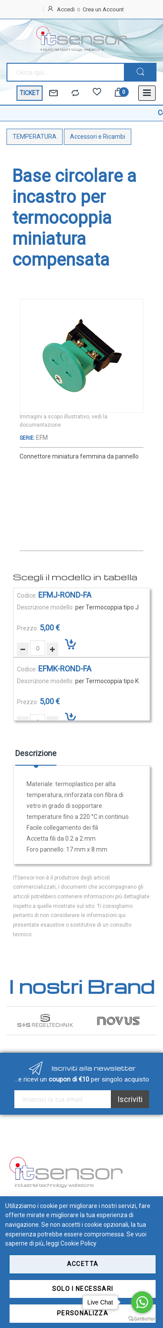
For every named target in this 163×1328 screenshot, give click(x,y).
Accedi (66, 9)
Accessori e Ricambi (97, 136)
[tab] (36, 756)
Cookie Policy (78, 1243)
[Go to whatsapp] (142, 1302)
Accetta (82, 1263)
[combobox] (65, 72)
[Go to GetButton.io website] (142, 1319)
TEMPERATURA (35, 136)
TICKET (30, 92)
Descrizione (36, 753)
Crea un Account (103, 9)
